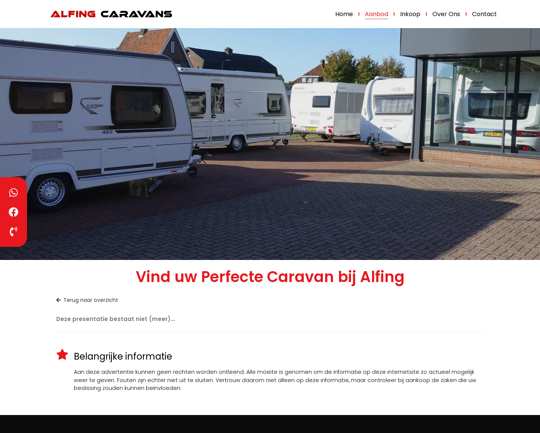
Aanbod (376, 14)
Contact (484, 14)
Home (344, 14)
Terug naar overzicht (87, 300)
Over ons (446, 14)
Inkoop (410, 14)
